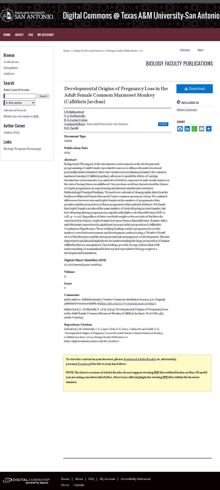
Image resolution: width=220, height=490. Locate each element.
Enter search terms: (17, 90)
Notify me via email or (21, 117)
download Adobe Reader (139, 359)
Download (195, 89)
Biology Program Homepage (23, 149)
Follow (163, 124)
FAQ (91, 479)
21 (141, 51)
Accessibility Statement (136, 479)
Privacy (65, 485)
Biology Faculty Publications (121, 51)
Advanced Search (15, 111)
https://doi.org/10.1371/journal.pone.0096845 (128, 304)
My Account (107, 479)
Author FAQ (11, 133)
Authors (9, 74)
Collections (11, 62)
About (79, 479)
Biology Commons (187, 109)
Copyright (78, 485)
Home (66, 51)
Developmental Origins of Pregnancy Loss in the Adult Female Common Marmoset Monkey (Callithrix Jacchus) (116, 95)
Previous (185, 50)
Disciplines (11, 68)
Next (200, 50)
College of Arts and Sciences (88, 51)
